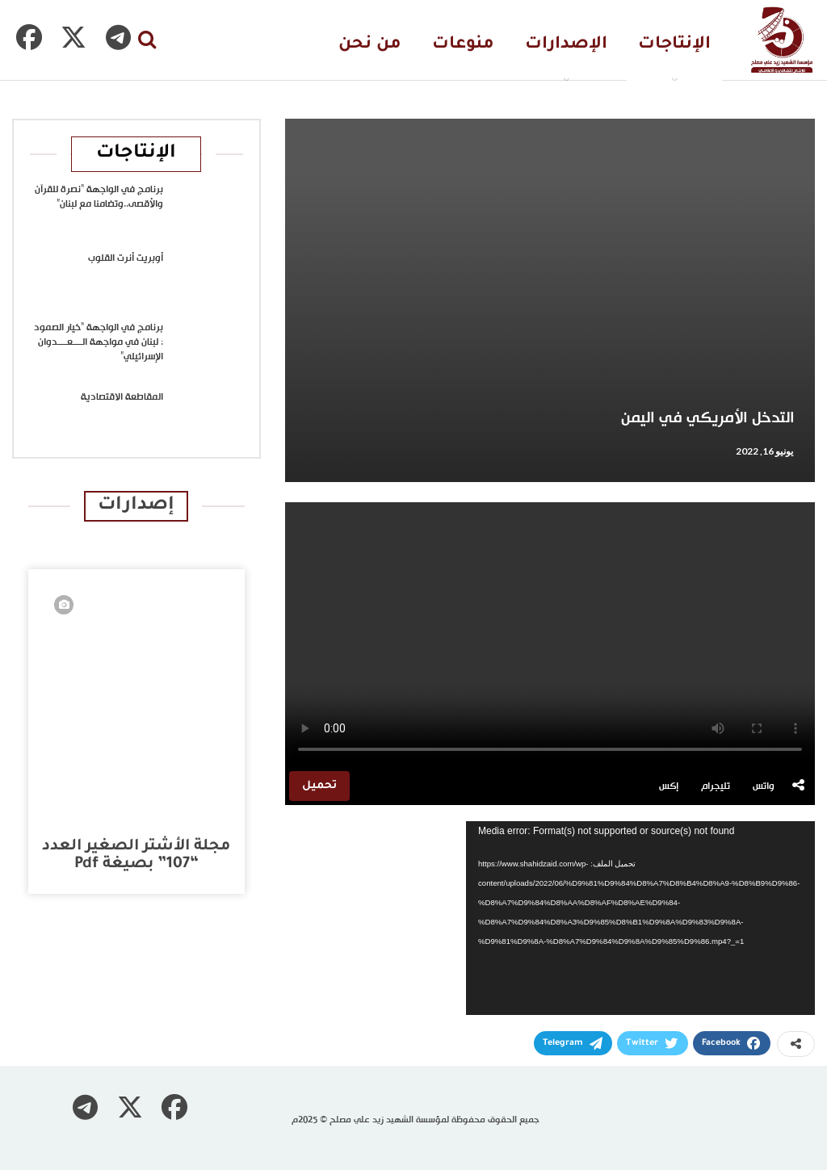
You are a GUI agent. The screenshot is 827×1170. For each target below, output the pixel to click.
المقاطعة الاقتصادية (122, 397)
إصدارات (136, 506)
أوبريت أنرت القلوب (125, 258)
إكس (668, 786)
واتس (764, 786)
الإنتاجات (674, 45)
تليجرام (715, 786)
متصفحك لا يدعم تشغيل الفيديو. (550, 634)
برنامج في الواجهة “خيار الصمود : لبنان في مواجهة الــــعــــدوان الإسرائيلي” (98, 342)
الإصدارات (566, 45)
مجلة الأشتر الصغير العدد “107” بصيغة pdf (136, 855)
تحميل (319, 786)
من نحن (369, 45)
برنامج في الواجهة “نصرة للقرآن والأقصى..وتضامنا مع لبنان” (99, 197)
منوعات (463, 45)
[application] (640, 918)
